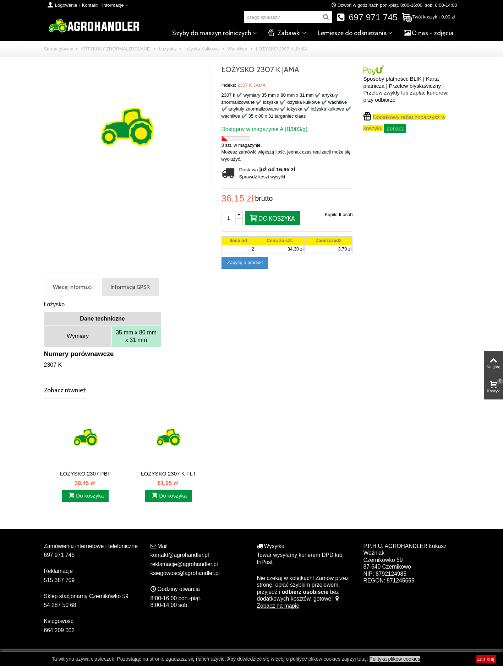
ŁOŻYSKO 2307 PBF (85, 474)
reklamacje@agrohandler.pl (184, 564)
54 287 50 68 (60, 605)
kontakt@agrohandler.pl (180, 555)
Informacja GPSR (130, 287)
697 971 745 (367, 17)
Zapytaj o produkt (244, 262)
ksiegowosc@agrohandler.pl (185, 573)
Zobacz (395, 128)
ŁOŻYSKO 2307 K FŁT (168, 474)
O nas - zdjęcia (429, 33)
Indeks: (229, 85)
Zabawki (284, 33)
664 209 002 (59, 630)
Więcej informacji (73, 287)
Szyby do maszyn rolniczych (211, 33)
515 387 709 (59, 580)
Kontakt (90, 5)
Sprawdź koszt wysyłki (262, 176)
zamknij (485, 659)
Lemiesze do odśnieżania (352, 33)
